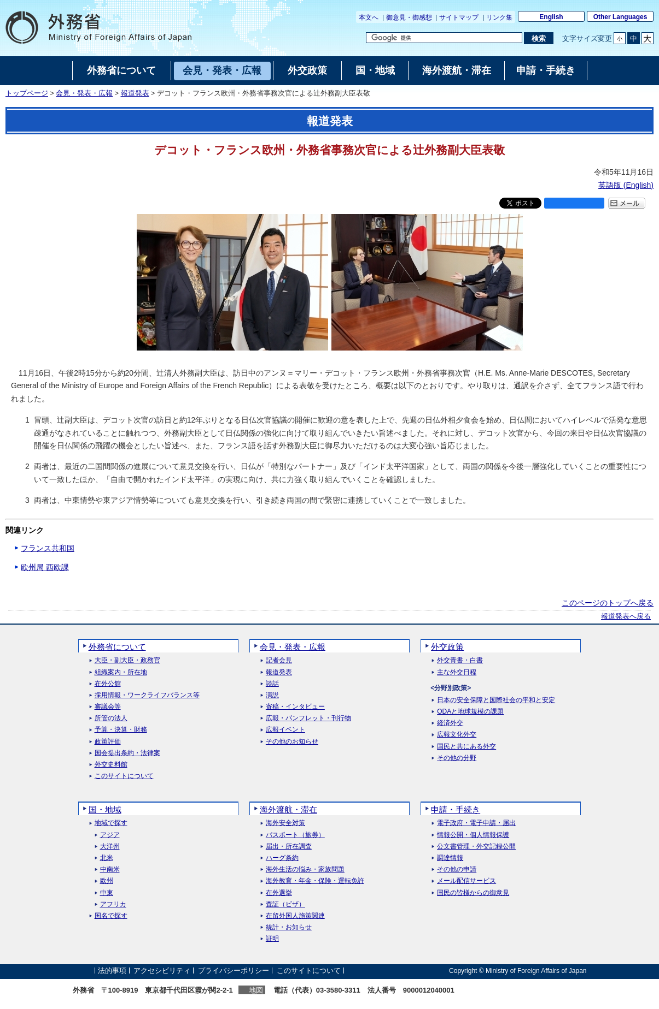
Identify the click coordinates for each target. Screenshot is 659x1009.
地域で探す (111, 823)
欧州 (106, 881)
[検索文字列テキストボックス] (444, 37)
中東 (106, 893)
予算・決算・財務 (121, 729)
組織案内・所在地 (121, 672)
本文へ (368, 17)
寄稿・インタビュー (295, 706)
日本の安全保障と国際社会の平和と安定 (496, 700)
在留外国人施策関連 (295, 915)
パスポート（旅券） (295, 835)
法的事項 (112, 970)
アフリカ (113, 904)
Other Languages (620, 17)
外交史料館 (111, 764)
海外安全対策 (285, 823)
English (551, 17)
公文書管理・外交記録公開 (476, 846)
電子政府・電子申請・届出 (476, 823)
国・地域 (105, 809)
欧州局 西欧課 (45, 567)
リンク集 (499, 17)
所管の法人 (111, 718)
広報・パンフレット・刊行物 (308, 718)
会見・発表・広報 (84, 93)
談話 (272, 683)
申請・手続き (455, 809)
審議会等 (108, 706)
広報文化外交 (456, 734)
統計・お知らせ (289, 927)
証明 (272, 938)
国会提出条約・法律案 (127, 753)
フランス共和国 (47, 548)
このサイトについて (124, 776)
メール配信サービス (466, 881)
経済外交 (450, 723)
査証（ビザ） (285, 904)
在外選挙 (279, 893)
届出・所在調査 (289, 846)
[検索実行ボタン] (538, 38)
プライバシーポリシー (233, 970)
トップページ (26, 93)
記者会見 (279, 660)
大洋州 (110, 846)
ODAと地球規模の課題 (470, 711)
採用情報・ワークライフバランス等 (147, 695)
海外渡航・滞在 (288, 809)
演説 (272, 695)
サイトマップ (459, 17)
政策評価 (108, 741)
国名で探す (111, 915)
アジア (110, 835)
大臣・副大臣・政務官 (127, 660)
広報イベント (285, 729)
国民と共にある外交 (466, 746)
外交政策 (447, 646)
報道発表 (135, 93)
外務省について (117, 646)
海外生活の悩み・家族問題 (305, 869)
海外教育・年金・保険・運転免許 (315, 881)
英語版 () (626, 185)
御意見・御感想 (409, 17)
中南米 (110, 869)
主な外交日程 (456, 672)
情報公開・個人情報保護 (473, 835)
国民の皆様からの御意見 (473, 893)
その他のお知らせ (292, 741)
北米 (106, 858)
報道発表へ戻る (626, 616)
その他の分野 (456, 758)
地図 (256, 990)
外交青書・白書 (460, 660)
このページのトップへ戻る (608, 603)
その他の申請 (456, 869)
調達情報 (450, 858)
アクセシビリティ (161, 970)
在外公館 (108, 683)
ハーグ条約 (282, 858)
